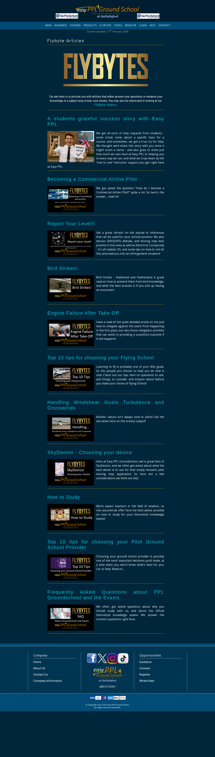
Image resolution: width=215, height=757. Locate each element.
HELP (152, 25)
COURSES (75, 25)
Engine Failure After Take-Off (83, 313)
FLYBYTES (105, 25)
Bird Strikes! (62, 268)
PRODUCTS (90, 25)
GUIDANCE (60, 25)
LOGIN (143, 25)
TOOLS (118, 25)
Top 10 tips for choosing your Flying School (100, 357)
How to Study (63, 497)
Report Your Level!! (71, 223)
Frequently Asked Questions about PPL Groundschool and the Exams (105, 594)
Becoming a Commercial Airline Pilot (92, 179)
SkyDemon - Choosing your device (89, 452)
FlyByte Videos (105, 105)
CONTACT (164, 25)
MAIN (48, 25)
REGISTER (130, 25)
